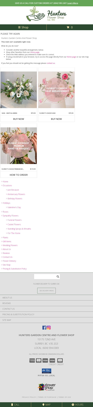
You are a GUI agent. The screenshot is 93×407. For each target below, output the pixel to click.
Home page (34, 52)
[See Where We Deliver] (46, 290)
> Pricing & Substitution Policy (14, 268)
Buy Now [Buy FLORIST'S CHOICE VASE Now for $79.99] (56, 119)
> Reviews (5, 253)
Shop (23, 27)
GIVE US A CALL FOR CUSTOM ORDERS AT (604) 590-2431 (46, 3)
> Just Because (12, 189)
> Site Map (5, 264)
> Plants (4, 237)
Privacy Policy (29, 397)
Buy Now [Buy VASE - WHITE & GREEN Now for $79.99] (18, 119)
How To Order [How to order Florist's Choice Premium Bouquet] (19, 174)
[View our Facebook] (44, 328)
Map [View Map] (46, 404)
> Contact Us (6, 257)
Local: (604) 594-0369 (46, 348)
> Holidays (5, 203)
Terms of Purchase (47, 397)
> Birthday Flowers (14, 198)
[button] (46, 371)
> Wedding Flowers (9, 245)
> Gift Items (6, 241)
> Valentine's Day (13, 207)
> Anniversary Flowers (15, 194)
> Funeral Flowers (14, 220)
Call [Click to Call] (15, 404)
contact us (51, 63)
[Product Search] (47, 276)
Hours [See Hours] (77, 404)
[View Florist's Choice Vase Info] (56, 90)
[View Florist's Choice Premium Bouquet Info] (18, 146)
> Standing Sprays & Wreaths (18, 228)
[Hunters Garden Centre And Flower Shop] (46, 21)
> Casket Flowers (13, 224)
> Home (4, 181)
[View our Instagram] (49, 328)
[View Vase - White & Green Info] (18, 90)
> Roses (4, 211)
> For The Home (13, 233)
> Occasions (6, 185)
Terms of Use (64, 397)
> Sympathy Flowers (9, 215)
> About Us (6, 249)
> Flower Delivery (8, 261)
